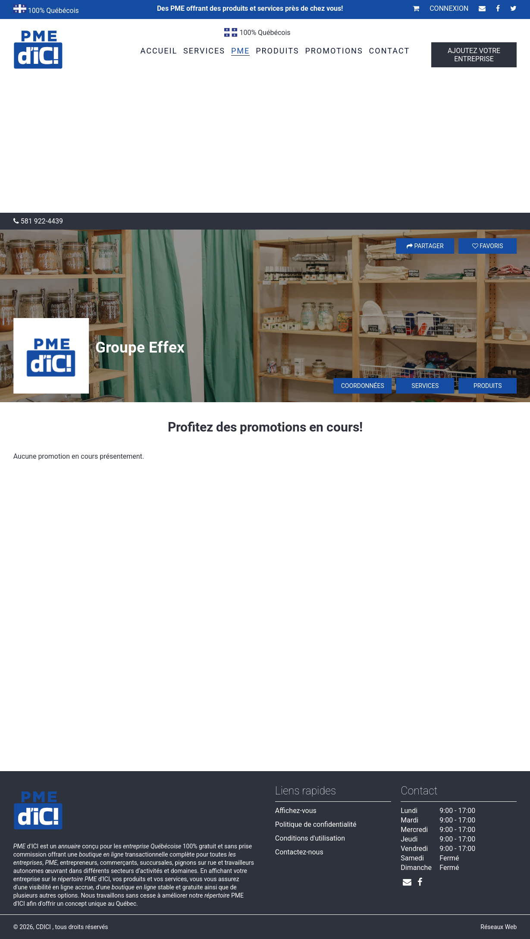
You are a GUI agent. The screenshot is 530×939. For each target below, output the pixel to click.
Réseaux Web (498, 926)
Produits (488, 385)
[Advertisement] (265, 148)
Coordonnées (362, 385)
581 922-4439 (38, 221)
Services (425, 385)
